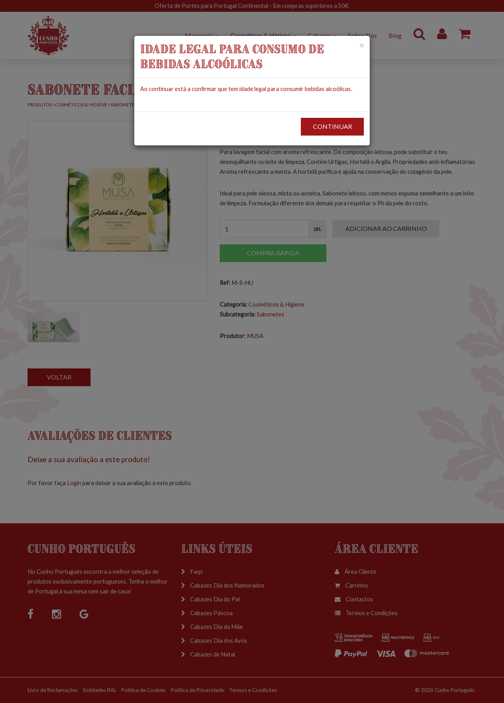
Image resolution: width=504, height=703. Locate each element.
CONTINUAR (332, 126)
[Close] (361, 45)
